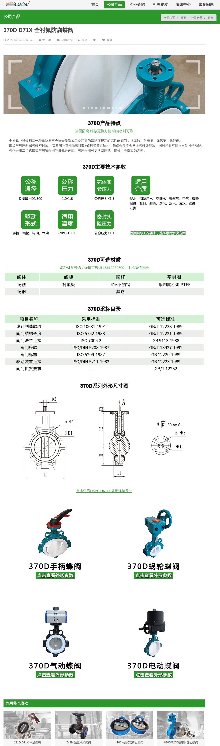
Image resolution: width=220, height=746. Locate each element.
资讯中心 (183, 5)
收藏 (109, 40)
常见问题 (206, 5)
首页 (95, 5)
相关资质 (160, 5)
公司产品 (114, 5)
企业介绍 (137, 5)
